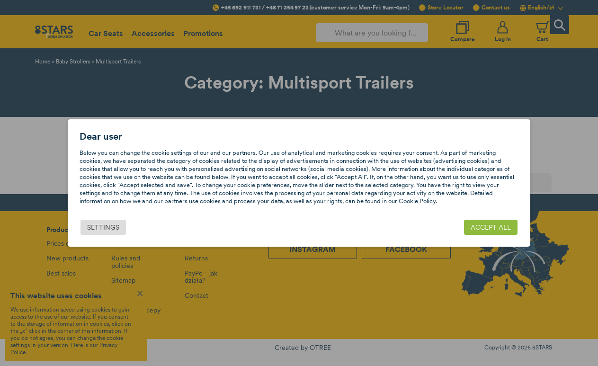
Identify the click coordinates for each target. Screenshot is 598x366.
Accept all (491, 227)
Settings (104, 227)
